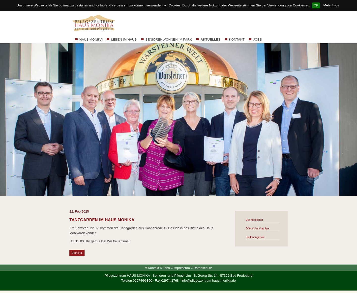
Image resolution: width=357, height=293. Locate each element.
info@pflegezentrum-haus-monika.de (208, 280)
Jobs (166, 268)
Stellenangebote (255, 237)
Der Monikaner (254, 219)
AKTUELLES (210, 39)
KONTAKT (236, 39)
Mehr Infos (331, 5)
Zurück (77, 253)
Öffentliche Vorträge (257, 228)
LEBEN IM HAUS (124, 39)
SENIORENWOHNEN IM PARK (168, 39)
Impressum (182, 268)
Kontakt (153, 268)
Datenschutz (202, 268)
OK (316, 5)
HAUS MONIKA (90, 39)
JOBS (257, 39)
